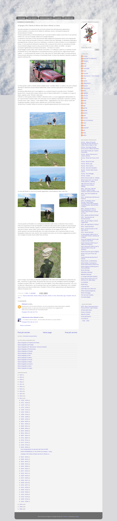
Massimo (85, 85)
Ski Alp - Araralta (85, 175)
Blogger (77, 516)
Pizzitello (68, 295)
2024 (21, 375)
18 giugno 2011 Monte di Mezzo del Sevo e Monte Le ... (35, 454)
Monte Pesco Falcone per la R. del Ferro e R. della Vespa (89, 279)
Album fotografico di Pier (24, 355)
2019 (21, 379)
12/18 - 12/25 (24, 400)
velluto (84, 135)
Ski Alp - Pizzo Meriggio (87, 173)
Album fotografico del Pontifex (26, 344)
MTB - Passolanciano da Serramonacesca (87, 218)
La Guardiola (84, 282)
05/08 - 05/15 (24, 464)
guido (84, 115)
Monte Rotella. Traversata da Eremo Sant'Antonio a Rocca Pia (90, 263)
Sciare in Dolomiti (85, 312)
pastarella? (86, 127)
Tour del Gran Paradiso (87, 295)
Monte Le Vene (52, 295)
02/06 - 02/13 (24, 489)
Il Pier (84, 78)
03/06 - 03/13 (24, 482)
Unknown (24, 304)
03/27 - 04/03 (24, 478)
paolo (84, 125)
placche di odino (85, 314)
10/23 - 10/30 (24, 412)
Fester (84, 71)
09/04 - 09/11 (24, 426)
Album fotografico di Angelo (25, 368)
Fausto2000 (86, 68)
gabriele (85, 108)
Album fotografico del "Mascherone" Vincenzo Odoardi (32, 347)
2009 (21, 506)
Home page (21, 18)
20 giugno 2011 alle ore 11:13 (30, 322)
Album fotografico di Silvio (24, 366)
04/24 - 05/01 (24, 468)
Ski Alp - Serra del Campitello (89, 168)
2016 (21, 386)
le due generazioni (86, 316)
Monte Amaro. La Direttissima (89, 261)
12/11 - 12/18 (24, 402)
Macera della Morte (28, 295)
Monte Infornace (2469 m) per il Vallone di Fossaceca (89, 243)
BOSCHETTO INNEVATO (90, 58)
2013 (21, 393)
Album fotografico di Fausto (25, 359)
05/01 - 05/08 (24, 466)
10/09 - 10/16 (24, 414)
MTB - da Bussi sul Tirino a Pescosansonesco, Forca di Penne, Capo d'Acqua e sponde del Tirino (89, 211)
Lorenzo (85, 81)
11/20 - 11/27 (24, 405)
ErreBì (84, 66)
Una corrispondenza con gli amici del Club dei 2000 (34, 449)
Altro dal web (69, 18)
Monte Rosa (84, 284)
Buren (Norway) (85, 270)
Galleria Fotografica (46, 18)
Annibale (85, 56)
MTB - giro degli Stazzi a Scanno (90, 224)
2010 (21, 504)
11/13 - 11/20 (24, 407)
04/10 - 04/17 (24, 473)
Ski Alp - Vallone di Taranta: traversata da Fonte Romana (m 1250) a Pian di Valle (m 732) (89, 144)
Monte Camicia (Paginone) (88, 290)
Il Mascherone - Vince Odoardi (91, 76)
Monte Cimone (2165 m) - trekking (90, 178)
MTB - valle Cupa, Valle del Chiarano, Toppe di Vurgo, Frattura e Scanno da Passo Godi (90, 190)
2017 (21, 384)
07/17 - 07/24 (24, 442)
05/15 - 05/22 (24, 461)
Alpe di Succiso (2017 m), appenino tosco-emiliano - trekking (88, 185)
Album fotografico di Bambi (25, 353)
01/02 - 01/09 (24, 501)
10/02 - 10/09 (24, 416)
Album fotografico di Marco (25, 357)
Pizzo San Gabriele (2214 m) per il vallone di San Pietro (90, 240)
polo (84, 130)
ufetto (84, 132)
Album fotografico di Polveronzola (27, 349)
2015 (21, 389)
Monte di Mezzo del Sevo (40, 295)
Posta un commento (25, 325)
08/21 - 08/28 (24, 430)
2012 (21, 396)
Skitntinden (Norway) (86, 272)
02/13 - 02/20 (24, 487)
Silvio (84, 90)
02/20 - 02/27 (24, 485)
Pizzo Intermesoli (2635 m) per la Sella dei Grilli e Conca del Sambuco (90, 248)
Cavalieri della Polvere (32, 9)
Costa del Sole (85, 286)
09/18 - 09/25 (24, 421)
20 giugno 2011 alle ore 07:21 (30, 312)
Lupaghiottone (87, 83)
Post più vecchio (71, 332)
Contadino (85, 61)
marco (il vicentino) (88, 120)
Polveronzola (86, 88)
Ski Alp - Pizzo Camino (87, 165)
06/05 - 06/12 (24, 459)
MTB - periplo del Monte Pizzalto (89, 215)
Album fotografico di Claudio (25, 351)
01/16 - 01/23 (24, 496)
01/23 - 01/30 (24, 494)
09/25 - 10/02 (24, 419)
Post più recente (24, 332)
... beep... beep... (85, 320)
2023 (21, 377)
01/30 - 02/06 (24, 492)
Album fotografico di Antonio (25, 364)
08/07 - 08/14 (24, 435)
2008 (21, 509)
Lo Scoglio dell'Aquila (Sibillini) (89, 276)
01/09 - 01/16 (24, 499)
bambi (84, 103)
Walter (84, 100)
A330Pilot (65, 516)
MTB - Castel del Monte (87, 226)
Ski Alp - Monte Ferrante (87, 161)
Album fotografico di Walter (25, 361)
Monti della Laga (61, 295)
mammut (85, 118)
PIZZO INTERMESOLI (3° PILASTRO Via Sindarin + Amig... (37, 451)
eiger (84, 105)
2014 (21, 391)
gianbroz (85, 113)
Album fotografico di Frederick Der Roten (28, 342)
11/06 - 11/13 (24, 409)
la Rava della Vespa (86, 310)
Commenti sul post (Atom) (30, 336)
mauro (84, 123)
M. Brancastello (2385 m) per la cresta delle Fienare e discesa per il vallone (90, 236)
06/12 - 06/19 (24, 457)
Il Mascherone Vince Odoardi (30, 317)
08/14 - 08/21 (24, 433)
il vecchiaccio (84, 318)
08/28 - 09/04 (24, 428)
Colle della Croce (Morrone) (88, 288)
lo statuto (58, 18)
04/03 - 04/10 (24, 475)
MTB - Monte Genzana (87, 232)
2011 (21, 398)
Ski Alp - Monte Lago (86, 163)
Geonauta (85, 73)
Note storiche (32, 18)
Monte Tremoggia (85, 293)
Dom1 (84, 63)
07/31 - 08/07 (24, 438)
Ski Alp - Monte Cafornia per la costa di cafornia (89, 155)
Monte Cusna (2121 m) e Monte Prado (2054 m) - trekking (89, 180)
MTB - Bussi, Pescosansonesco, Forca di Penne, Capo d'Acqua (89, 307)
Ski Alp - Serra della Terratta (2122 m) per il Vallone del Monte (90, 148)
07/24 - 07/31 (24, 440)
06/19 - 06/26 (24, 447)
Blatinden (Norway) (86, 274)
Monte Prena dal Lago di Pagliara (90, 251)
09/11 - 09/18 (24, 423)
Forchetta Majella (85, 297)
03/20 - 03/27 (24, 480)
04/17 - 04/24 (24, 471)
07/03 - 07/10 (24, 445)
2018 (21, 382)
